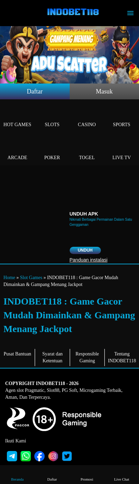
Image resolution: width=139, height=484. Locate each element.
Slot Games (31, 277)
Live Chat (121, 474)
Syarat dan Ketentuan (52, 357)
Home (9, 277)
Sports (122, 116)
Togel (87, 149)
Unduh (85, 250)
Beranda (17, 474)
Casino (87, 116)
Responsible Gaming (87, 357)
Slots (52, 116)
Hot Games (17, 116)
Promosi (87, 474)
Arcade (17, 149)
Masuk (104, 91)
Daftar (35, 91)
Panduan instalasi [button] (89, 260)
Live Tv (122, 149)
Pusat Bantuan (17, 353)
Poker (52, 149)
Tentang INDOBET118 (122, 357)
